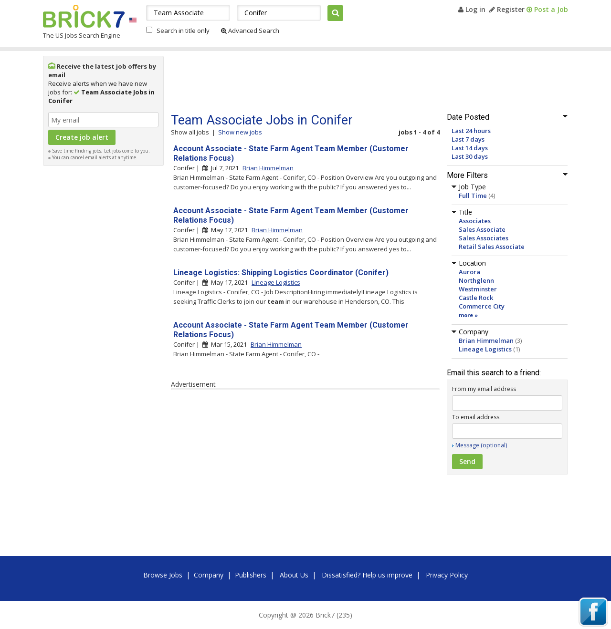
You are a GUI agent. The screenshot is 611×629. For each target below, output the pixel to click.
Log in (471, 9)
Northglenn (476, 280)
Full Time (473, 195)
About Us (294, 574)
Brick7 (84, 16)
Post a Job (547, 9)
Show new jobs (240, 132)
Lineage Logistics (485, 349)
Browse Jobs (162, 574)
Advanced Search (250, 30)
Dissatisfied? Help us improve (367, 574)
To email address (475, 417)
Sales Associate (482, 229)
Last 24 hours (471, 130)
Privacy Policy (447, 574)
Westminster (478, 289)
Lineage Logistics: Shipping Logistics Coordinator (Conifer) (281, 272)
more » (468, 315)
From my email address (484, 389)
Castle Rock (476, 297)
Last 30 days (470, 156)
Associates (475, 221)
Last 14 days (470, 148)
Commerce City (482, 306)
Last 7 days (468, 139)
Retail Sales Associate (492, 246)
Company (208, 574)
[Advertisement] (103, 314)
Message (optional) (481, 445)
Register (507, 9)
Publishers (250, 574)
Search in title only (183, 30)
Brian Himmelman (486, 340)
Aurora (469, 272)
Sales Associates (483, 238)
